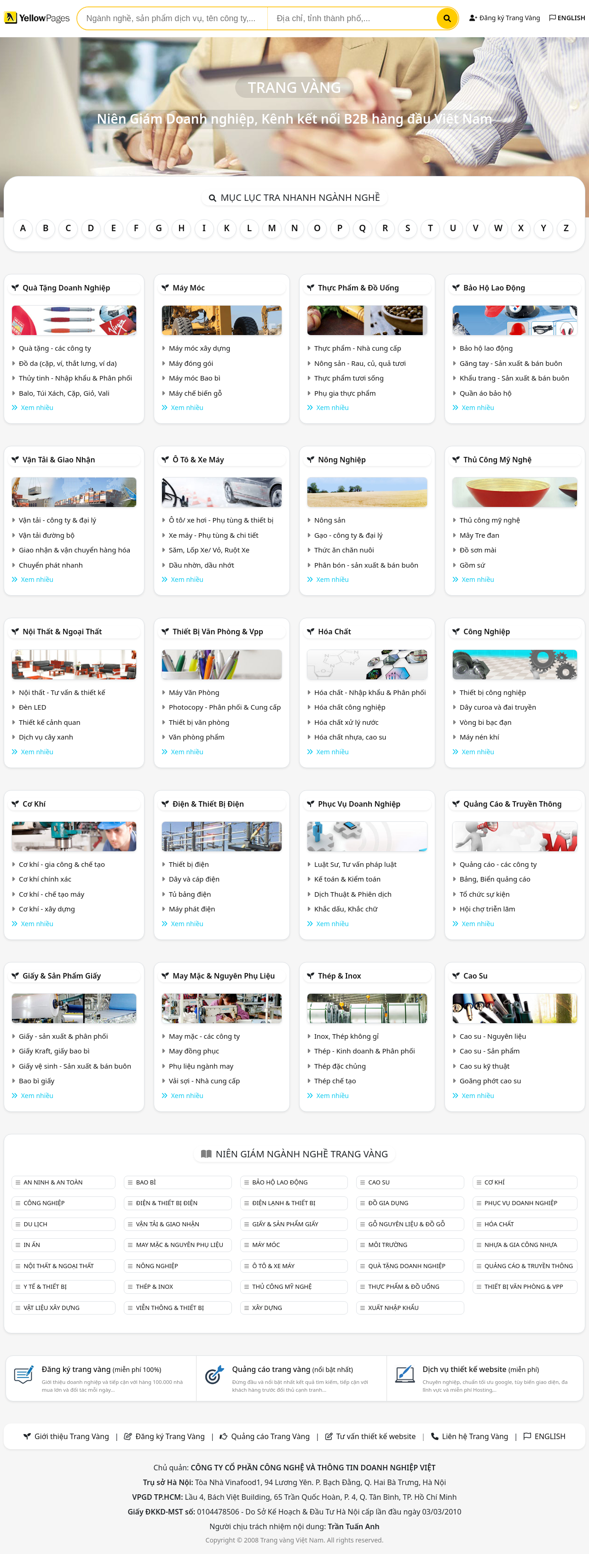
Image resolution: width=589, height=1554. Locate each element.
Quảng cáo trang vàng (292, 1369)
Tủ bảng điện (190, 894)
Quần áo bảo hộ (486, 393)
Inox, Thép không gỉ (346, 1036)
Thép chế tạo (335, 1080)
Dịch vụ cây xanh (46, 736)
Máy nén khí (479, 736)
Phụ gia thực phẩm (345, 393)
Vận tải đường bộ (47, 535)
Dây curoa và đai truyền (498, 707)
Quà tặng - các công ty (55, 348)
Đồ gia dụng (389, 1203)
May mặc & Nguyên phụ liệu (224, 976)
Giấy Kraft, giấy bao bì (54, 1050)
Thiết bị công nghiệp (493, 692)
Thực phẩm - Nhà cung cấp (357, 348)
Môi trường (388, 1245)
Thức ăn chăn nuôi (344, 549)
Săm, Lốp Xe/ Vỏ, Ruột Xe (209, 549)
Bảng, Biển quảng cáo (495, 878)
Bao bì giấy (36, 1080)
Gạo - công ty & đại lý (348, 535)
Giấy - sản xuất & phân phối (63, 1036)
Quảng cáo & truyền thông (512, 804)
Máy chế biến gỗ (195, 393)
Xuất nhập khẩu (394, 1308)
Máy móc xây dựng (200, 348)
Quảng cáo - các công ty (498, 864)
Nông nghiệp (342, 460)
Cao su (475, 976)
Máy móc (189, 288)
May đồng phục (194, 1050)
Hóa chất (334, 631)
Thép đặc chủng (340, 1065)
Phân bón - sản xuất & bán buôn (366, 564)
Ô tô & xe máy (198, 460)
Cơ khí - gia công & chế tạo (62, 864)
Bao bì (146, 1182)
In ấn (31, 1245)
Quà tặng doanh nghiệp (66, 288)
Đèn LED (32, 707)
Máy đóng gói (191, 363)
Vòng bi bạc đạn (486, 722)
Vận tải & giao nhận (59, 460)
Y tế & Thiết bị (44, 1286)
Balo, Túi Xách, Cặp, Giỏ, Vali (64, 393)
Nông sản (330, 519)
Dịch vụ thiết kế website (480, 1369)
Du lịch (35, 1224)
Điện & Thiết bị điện (208, 804)
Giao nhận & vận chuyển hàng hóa (74, 549)
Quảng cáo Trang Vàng (270, 1436)
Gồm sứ (472, 564)
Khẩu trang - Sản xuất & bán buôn (514, 377)
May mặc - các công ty (204, 1036)
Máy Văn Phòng (194, 692)
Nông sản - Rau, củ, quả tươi (360, 363)
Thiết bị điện (189, 864)
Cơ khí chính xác (45, 878)
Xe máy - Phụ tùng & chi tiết (214, 535)
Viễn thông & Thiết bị (170, 1308)
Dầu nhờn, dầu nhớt (201, 564)
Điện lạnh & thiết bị (283, 1203)
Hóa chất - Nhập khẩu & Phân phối (370, 692)
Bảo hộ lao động (494, 288)
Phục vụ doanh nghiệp (359, 804)
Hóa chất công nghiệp (350, 707)
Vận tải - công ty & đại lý (57, 519)
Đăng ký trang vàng (102, 1369)
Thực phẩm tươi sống (349, 377)
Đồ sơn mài (478, 549)
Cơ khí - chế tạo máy (51, 894)
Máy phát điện (192, 908)
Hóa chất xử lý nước (346, 722)
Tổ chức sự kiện (485, 894)
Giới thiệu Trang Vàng (72, 1436)
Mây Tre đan (479, 535)
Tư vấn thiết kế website (377, 1436)
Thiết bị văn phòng (199, 722)
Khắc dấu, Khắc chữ (346, 908)
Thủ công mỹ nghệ (497, 460)
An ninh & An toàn (52, 1182)
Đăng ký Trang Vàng (504, 17)
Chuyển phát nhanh (51, 564)
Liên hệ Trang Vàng (475, 1436)
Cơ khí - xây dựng (47, 908)
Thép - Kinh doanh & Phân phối (364, 1050)
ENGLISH (567, 17)
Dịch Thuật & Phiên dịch (353, 894)
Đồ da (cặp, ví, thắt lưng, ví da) (67, 363)
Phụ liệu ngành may (201, 1065)
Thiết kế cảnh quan (50, 722)
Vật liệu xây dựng (51, 1308)
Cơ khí (34, 804)
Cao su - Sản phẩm (490, 1050)
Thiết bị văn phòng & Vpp (218, 631)
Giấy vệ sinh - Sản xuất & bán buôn (75, 1065)
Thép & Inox (339, 976)
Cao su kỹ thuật (485, 1065)
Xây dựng (267, 1308)
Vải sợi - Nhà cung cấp (204, 1080)
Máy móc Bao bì (194, 377)
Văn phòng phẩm (197, 736)
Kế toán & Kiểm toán (347, 878)
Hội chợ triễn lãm (487, 908)
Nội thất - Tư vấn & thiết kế (62, 692)
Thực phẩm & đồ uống (358, 288)
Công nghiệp (486, 631)
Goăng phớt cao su (490, 1080)
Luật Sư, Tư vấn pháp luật (355, 864)
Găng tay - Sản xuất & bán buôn (511, 363)
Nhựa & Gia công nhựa (521, 1245)
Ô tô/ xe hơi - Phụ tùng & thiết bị (221, 519)
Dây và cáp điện (194, 878)
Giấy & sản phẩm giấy (62, 976)
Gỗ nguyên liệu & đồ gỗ (407, 1224)
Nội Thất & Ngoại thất (62, 631)
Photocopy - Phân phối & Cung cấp (225, 707)
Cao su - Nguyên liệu (493, 1036)
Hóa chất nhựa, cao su (350, 736)
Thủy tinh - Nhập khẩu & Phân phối (75, 377)
